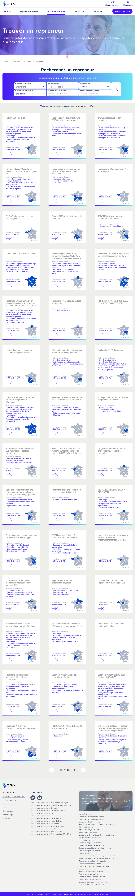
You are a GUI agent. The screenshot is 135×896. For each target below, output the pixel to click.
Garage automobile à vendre (89, 837)
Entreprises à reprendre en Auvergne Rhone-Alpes (49, 803)
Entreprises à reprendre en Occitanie (44, 829)
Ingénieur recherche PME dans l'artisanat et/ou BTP (111, 676)
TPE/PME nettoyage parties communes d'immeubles (110, 217)
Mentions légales (8, 814)
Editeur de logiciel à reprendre (90, 853)
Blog (4, 807)
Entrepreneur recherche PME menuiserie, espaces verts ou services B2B (18, 582)
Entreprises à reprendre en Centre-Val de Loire (47, 811)
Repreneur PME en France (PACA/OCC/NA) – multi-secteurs (20, 727)
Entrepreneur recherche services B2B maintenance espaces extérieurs (20, 450)
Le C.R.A (6, 11)
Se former (98, 11)
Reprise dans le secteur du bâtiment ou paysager (63, 581)
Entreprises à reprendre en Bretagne (44, 808)
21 (75, 770)
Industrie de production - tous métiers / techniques (111, 624)
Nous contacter (8, 811)
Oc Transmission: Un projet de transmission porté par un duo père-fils (21, 171)
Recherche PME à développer (110, 350)
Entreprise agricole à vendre (89, 851)
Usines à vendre (85, 814)
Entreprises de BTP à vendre (89, 822)
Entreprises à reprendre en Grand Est (44, 816)
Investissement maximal (24, 91)
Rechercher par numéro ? (89, 91)
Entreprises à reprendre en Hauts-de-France (47, 821)
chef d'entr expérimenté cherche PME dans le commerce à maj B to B (67, 624)
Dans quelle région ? (23, 84)
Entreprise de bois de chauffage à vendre (94, 866)
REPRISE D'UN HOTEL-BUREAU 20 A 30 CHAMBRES (67, 727)
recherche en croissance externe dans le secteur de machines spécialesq (66, 171)
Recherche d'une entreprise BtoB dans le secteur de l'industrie (66, 490)
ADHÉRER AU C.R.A (122, 11)
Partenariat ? (85, 84)
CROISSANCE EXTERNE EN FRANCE (21, 253)
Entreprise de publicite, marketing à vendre (95, 848)
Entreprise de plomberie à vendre (91, 845)
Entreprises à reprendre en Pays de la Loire (46, 831)
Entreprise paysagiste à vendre (90, 874)
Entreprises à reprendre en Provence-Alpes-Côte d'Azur (51, 834)
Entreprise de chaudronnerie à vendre (93, 882)
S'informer (79, 11)
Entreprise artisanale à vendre (90, 879)
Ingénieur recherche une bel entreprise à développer (64, 676)
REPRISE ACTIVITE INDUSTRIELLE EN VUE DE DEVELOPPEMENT (113, 302)
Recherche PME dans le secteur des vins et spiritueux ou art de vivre (113, 254)
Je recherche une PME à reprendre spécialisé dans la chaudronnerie (67, 398)
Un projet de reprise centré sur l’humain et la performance (19, 351)
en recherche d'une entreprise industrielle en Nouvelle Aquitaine (20, 624)
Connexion (6, 818)
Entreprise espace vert (87, 869)
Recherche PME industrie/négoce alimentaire (66, 302)
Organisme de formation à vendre (91, 884)
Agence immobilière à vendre (90, 832)
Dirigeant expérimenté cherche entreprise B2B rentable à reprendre (111, 450)
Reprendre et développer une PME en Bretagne (113, 170)
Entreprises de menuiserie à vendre (92, 819)
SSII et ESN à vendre (86, 827)
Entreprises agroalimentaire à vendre (92, 861)
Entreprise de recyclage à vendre (91, 871)
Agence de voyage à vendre (89, 830)
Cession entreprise (56, 11)
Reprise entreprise (29, 11)
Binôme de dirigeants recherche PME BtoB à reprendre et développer (20, 399)
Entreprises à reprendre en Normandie (44, 824)
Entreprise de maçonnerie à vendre (92, 877)
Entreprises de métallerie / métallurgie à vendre (97, 824)
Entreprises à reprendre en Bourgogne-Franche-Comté (50, 805)
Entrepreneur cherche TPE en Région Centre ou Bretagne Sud (111, 581)
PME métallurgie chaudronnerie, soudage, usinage (20, 217)
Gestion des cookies (68, 894)
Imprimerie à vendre (86, 840)
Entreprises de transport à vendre (91, 817)
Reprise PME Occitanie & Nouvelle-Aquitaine (67, 217)
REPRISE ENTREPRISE (15, 117)
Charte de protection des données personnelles (43, 894)
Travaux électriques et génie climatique (110, 119)
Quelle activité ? (54, 84)
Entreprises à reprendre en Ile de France (45, 818)
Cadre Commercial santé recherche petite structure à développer (21, 536)
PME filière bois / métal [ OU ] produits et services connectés (65, 536)
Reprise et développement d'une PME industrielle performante (66, 119)
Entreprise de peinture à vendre (90, 843)
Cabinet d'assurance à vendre (90, 864)
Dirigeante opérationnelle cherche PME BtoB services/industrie (67, 351)
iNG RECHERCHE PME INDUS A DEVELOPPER (111, 490)
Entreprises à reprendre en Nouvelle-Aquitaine (47, 826)
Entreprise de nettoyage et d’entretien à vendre (96, 858)
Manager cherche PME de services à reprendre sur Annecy (113, 398)
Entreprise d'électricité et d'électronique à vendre (97, 835)
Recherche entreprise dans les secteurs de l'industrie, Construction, (19, 677)
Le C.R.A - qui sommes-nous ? (13, 796)
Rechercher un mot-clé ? (57, 91)
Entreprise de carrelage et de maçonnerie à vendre (97, 856)
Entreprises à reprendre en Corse (42, 813)
